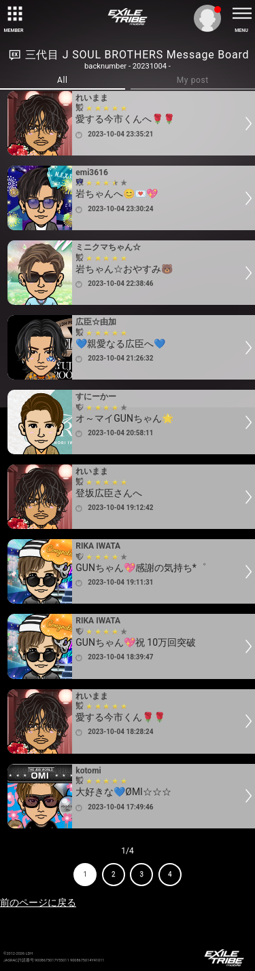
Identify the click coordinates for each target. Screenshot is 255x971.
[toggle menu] (241, 13)
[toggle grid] (13, 13)
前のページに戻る (38, 902)
